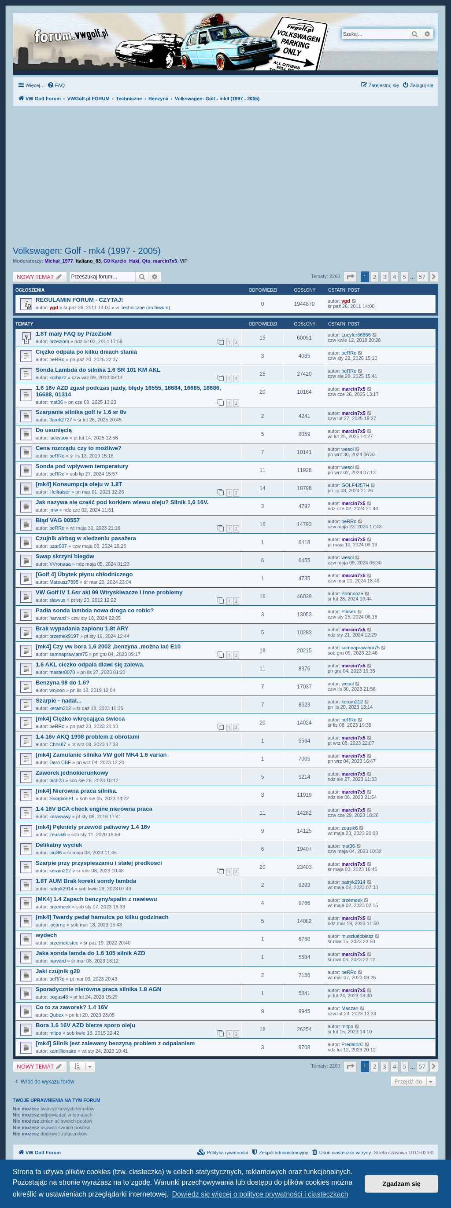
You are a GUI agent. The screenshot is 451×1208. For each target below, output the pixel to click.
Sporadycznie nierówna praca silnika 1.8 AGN (98, 989)
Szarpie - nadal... (58, 700)
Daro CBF (60, 762)
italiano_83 (88, 261)
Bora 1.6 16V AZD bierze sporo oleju (85, 1025)
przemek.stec (63, 942)
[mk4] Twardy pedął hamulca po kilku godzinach (102, 917)
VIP (184, 261)
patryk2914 (61, 888)
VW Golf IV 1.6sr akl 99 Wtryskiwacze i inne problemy (109, 592)
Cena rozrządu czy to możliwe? (79, 448)
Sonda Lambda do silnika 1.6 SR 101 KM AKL (98, 369)
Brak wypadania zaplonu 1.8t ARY (82, 628)
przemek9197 (64, 636)
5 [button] (404, 277)
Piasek (348, 611)
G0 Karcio (115, 261)
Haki (134, 261)
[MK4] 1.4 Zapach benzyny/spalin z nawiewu (96, 899)
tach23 (56, 780)
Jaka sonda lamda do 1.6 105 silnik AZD (90, 953)
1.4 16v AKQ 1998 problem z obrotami (88, 736)
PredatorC (352, 1044)
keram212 (60, 708)
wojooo (57, 690)
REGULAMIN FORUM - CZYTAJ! (79, 300)
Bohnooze (352, 593)
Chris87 (57, 744)
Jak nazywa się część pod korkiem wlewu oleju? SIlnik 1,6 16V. (122, 502)
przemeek (59, 906)
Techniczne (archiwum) (145, 307)
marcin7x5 (165, 261)
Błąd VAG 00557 (58, 520)
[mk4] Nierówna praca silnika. (76, 790)
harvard (57, 618)
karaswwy (59, 816)
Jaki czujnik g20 (58, 971)
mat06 (56, 402)
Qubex (56, 1015)
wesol (347, 449)
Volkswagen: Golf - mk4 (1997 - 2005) (87, 251)
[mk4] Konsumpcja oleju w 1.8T (79, 484)
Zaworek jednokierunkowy (72, 772)
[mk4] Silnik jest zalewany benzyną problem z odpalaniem (115, 1043)
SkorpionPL (61, 798)
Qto (146, 261)
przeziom (59, 341)
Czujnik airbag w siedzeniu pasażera (86, 538)
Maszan (350, 1008)
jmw (53, 509)
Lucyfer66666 (356, 334)
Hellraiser (59, 491)
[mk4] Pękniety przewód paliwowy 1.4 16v (93, 827)
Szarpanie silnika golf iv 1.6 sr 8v (81, 412)
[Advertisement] (225, 177)
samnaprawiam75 (68, 654)
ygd (53, 307)
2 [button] (374, 277)
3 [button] (384, 277)
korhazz (58, 377)
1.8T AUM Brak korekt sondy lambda (86, 881)
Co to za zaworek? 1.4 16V (72, 1007)
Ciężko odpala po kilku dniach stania (86, 351)
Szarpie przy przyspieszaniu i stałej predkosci (99, 863)
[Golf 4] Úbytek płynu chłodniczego (84, 574)
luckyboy (58, 437)
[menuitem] (56, 85)
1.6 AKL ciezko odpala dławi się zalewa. (90, 664)
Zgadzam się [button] (402, 1183)
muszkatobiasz (357, 936)
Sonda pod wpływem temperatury (82, 466)
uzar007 (58, 546)
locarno (57, 924)
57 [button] (422, 277)
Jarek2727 (60, 419)
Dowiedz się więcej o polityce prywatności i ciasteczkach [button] (260, 1194)
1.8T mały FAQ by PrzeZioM (73, 333)
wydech (46, 935)
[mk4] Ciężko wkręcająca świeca (80, 718)
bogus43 (58, 996)
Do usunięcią (54, 430)
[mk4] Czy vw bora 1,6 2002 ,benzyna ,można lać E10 (108, 646)
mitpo (55, 1033)
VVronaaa (60, 564)
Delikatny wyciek (59, 845)
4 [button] (394, 277)
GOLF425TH (355, 485)
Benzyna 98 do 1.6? (62, 682)
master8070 (62, 672)
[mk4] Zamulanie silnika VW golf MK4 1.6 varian (101, 754)
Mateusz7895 (63, 582)
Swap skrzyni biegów (65, 556)
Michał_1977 (58, 261)
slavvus (57, 600)
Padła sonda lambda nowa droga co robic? (95, 610)
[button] (350, 276)
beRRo (56, 359)
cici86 (55, 852)
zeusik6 (57, 834)
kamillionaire (62, 1051)
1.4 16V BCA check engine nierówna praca (94, 808)
